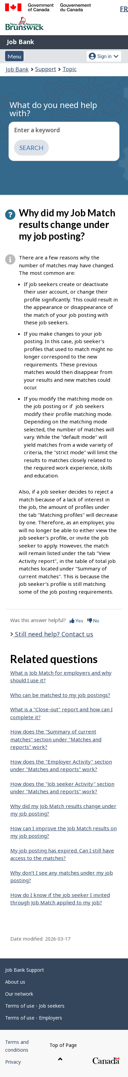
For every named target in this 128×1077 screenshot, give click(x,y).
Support (45, 69)
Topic (69, 69)
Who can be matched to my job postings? (60, 694)
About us (15, 982)
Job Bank (20, 42)
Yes (76, 620)
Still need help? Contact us (53, 634)
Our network (19, 994)
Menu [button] (14, 56)
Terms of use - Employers (33, 1017)
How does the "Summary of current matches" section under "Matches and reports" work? (55, 739)
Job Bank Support (24, 970)
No (93, 620)
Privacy (13, 1062)
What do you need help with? (53, 109)
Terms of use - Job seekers (35, 1005)
